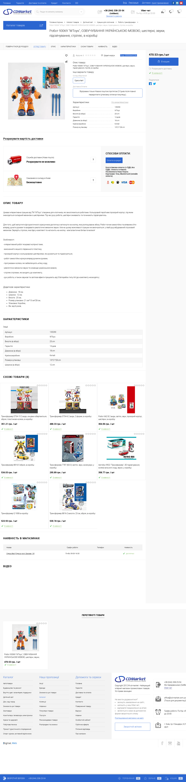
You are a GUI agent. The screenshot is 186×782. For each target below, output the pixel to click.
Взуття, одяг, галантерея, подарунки (17, 693)
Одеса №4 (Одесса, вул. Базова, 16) (20, 554)
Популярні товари (46, 711)
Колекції (42, 702)
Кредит (54, 3)
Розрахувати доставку (160, 69)
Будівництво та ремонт (12, 688)
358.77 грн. (121, 473)
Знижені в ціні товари (11, 706)
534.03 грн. (24, 473)
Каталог (42, 697)
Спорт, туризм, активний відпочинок (17, 734)
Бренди (42, 688)
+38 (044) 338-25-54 (114, 10)
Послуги (42, 715)
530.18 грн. (73, 522)
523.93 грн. (24, 522)
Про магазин (81, 734)
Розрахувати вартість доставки (23, 138)
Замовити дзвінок (114, 16)
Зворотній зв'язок (133, 726)
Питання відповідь (83, 729)
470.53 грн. (12, 662)
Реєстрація (133, 3)
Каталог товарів (24, 25)
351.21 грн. (24, 425)
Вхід (125, 3)
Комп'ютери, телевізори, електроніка (17, 715)
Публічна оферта (82, 725)
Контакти (66, 3)
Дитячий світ (8, 697)
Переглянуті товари (93, 615)
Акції (41, 683)
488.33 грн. (73, 425)
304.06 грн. (121, 425)
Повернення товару (83, 706)
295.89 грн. (73, 473)
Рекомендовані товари (48, 720)
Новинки (42, 706)
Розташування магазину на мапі (129, 718)
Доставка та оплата (37, 3)
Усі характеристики (119, 102)
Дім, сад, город (9, 702)
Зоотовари (7, 711)
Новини (78, 715)
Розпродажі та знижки (48, 725)
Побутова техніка (10, 725)
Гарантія (20, 3)
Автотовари (7, 683)
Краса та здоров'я (10, 720)
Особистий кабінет (83, 720)
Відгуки (78, 711)
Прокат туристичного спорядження (17, 729)
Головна (7, 3)
